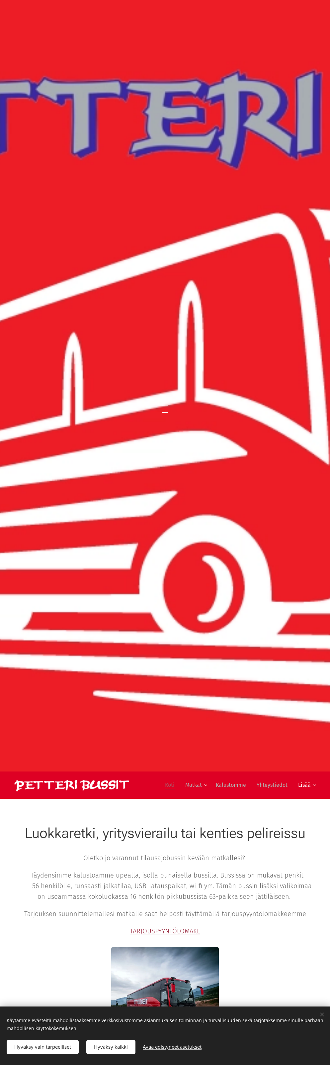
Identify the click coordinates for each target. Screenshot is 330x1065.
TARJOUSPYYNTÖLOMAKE (165, 931)
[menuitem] (171, 785)
